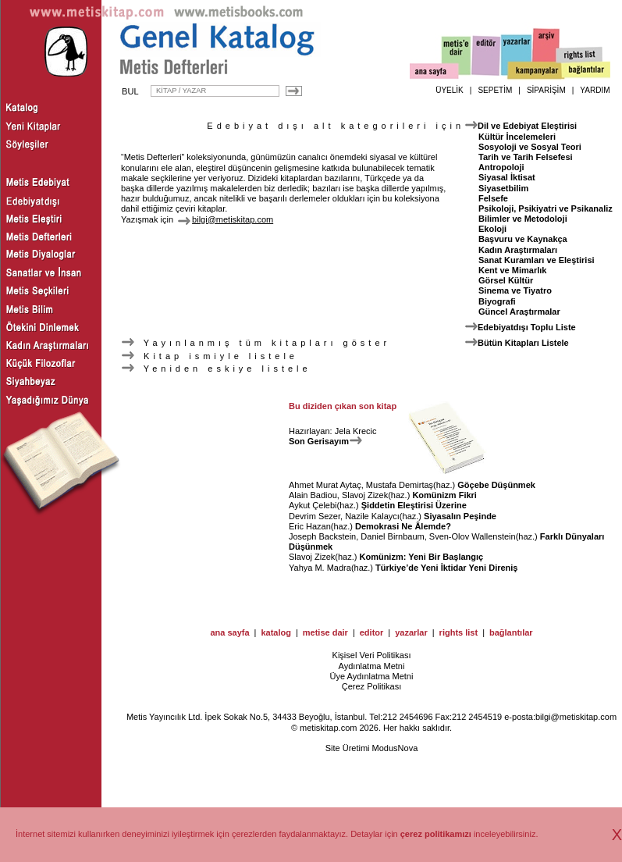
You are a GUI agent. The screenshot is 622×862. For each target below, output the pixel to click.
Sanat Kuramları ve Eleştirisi (536, 260)
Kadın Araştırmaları (517, 250)
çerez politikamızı (435, 834)
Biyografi (497, 301)
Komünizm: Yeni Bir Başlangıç (421, 556)
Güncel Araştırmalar (519, 311)
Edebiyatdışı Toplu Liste (527, 327)
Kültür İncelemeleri (517, 136)
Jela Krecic (356, 431)
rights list (458, 632)
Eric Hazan (310, 526)
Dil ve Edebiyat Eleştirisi (527, 125)
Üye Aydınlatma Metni (372, 676)
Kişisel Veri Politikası (371, 655)
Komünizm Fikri (444, 495)
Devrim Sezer (314, 516)
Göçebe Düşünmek (496, 485)
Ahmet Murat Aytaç (325, 485)
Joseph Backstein (322, 536)
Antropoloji (501, 167)
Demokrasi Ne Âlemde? (403, 526)
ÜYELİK (449, 90)
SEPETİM (495, 90)
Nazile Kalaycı (372, 516)
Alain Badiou (313, 495)
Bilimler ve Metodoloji (522, 218)
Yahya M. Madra (320, 567)
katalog (276, 632)
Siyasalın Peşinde (460, 516)
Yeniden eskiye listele (216, 368)
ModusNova (395, 748)
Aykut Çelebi (313, 505)
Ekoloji (492, 228)
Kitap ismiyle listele (209, 356)
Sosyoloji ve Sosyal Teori (529, 146)
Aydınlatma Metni (372, 666)
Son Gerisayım (325, 441)
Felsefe (493, 198)
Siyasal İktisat (506, 177)
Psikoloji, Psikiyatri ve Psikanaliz (545, 208)
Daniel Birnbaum (392, 536)
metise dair (325, 632)
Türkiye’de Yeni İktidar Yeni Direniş (446, 567)
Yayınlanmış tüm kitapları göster (255, 342)
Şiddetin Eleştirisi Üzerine (414, 505)
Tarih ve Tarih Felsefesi (525, 157)
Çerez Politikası (371, 686)
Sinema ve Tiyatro (515, 290)
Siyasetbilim (503, 188)
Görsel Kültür (505, 280)
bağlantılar (511, 632)
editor (372, 632)
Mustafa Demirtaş (399, 485)
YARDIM (595, 90)
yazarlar (411, 632)
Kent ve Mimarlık (512, 270)
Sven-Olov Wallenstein (472, 536)
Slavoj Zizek (365, 495)
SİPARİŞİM (546, 90)
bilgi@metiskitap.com (576, 716)
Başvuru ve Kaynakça (522, 239)
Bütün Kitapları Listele (523, 342)
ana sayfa (229, 632)
